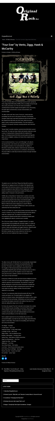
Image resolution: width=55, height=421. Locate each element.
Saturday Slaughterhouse (11, 391)
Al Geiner (18, 52)
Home (3, 39)
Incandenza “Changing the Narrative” (14, 397)
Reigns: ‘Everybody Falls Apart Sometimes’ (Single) (17, 404)
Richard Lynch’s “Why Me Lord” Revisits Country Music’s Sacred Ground (23, 394)
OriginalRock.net (7, 36)
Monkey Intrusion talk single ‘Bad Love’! (14, 401)
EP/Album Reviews (10, 39)
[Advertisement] (28, 28)
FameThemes (30, 418)
